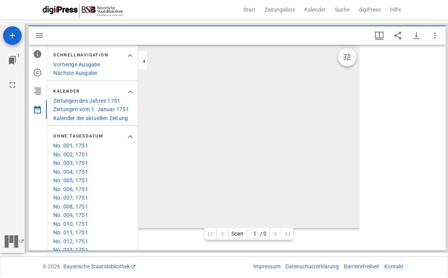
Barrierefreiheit (361, 266)
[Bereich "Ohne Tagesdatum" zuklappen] (130, 136)
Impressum (266, 266)
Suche (342, 10)
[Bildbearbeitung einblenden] (347, 57)
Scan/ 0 (248, 234)
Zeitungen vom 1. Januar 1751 (91, 109)
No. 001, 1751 (70, 145)
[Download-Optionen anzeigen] (416, 35)
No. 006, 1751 (70, 189)
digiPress (370, 10)
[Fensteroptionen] (435, 35)
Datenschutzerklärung (312, 266)
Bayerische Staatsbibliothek (96, 266)
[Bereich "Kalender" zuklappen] (130, 92)
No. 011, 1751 (70, 232)
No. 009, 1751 (70, 215)
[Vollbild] (12, 85)
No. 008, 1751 (70, 206)
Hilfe (395, 10)
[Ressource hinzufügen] (12, 35)
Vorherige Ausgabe (76, 64)
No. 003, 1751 (70, 163)
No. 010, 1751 (70, 224)
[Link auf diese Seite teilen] (398, 35)
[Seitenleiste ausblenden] (39, 35)
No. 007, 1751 (70, 198)
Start (249, 10)
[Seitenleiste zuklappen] (144, 61)
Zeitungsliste (280, 10)
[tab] (38, 54)
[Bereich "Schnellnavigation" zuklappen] (130, 55)
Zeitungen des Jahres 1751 (86, 101)
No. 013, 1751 (70, 250)
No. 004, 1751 (70, 172)
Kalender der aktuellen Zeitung (90, 118)
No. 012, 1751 (70, 241)
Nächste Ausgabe (75, 73)
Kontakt (394, 266)
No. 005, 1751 (70, 180)
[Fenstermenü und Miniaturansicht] (379, 35)
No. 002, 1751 (70, 154)
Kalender (315, 10)
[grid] (403, 148)
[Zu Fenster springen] (12, 60)
